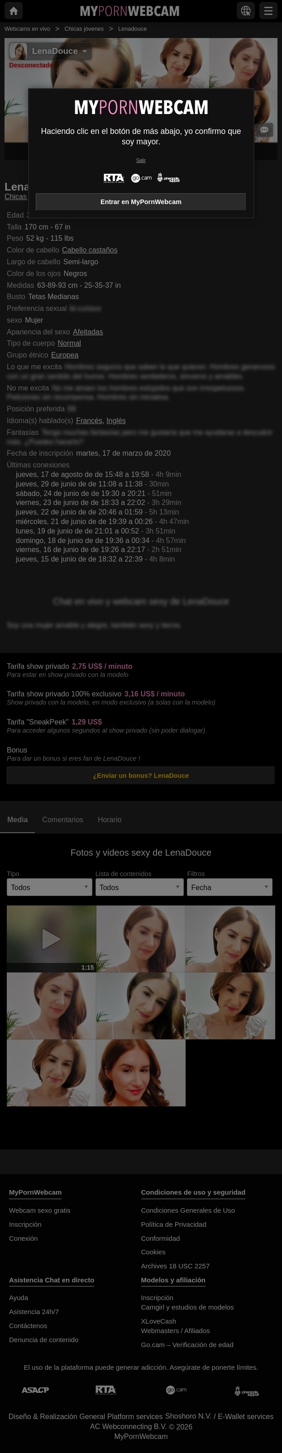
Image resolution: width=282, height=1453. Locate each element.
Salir (141, 160)
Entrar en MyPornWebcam (141, 201)
